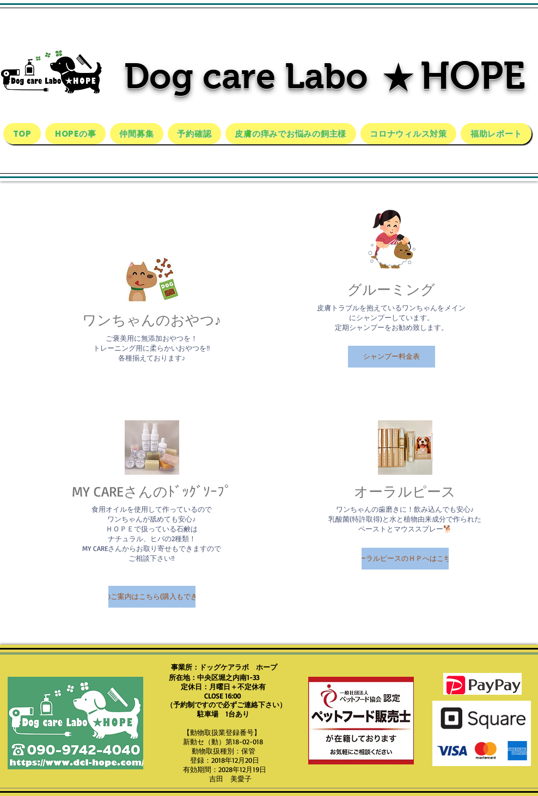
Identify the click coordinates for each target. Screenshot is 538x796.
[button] (391, 357)
